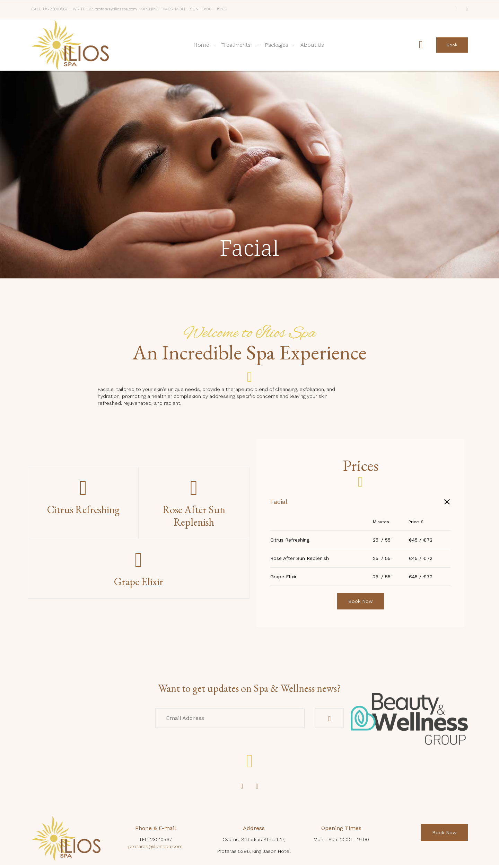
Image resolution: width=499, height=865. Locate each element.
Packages (276, 45)
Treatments (236, 45)
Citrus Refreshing (289, 540)
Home (201, 45)
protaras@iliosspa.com (155, 846)
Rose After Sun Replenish (299, 558)
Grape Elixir (283, 576)
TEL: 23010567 (155, 839)
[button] (452, 45)
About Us (312, 45)
